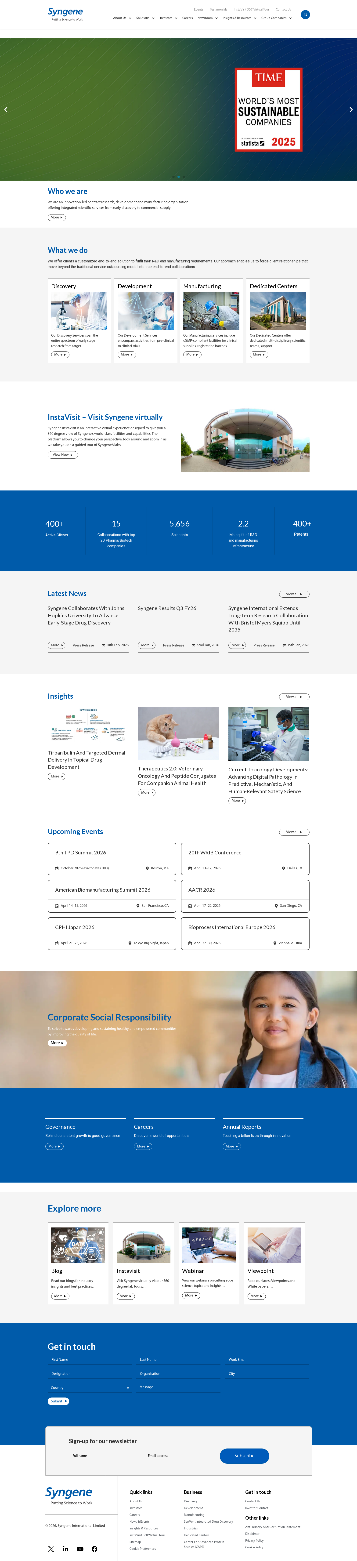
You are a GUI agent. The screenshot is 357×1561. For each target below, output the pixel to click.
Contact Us (283, 9)
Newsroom (208, 18)
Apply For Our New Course (73, 125)
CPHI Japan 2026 (74, 927)
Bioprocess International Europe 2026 (231, 927)
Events (198, 9)
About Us (122, 18)
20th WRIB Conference (215, 852)
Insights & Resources (240, 18)
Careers (187, 18)
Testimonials (218, 9)
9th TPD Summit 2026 (80, 852)
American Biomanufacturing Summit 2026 (103, 889)
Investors (168, 18)
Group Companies (276, 18)
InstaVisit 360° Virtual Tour (251, 9)
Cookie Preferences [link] (143, 1549)
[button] (305, 14)
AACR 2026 (201, 889)
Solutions (145, 18)
